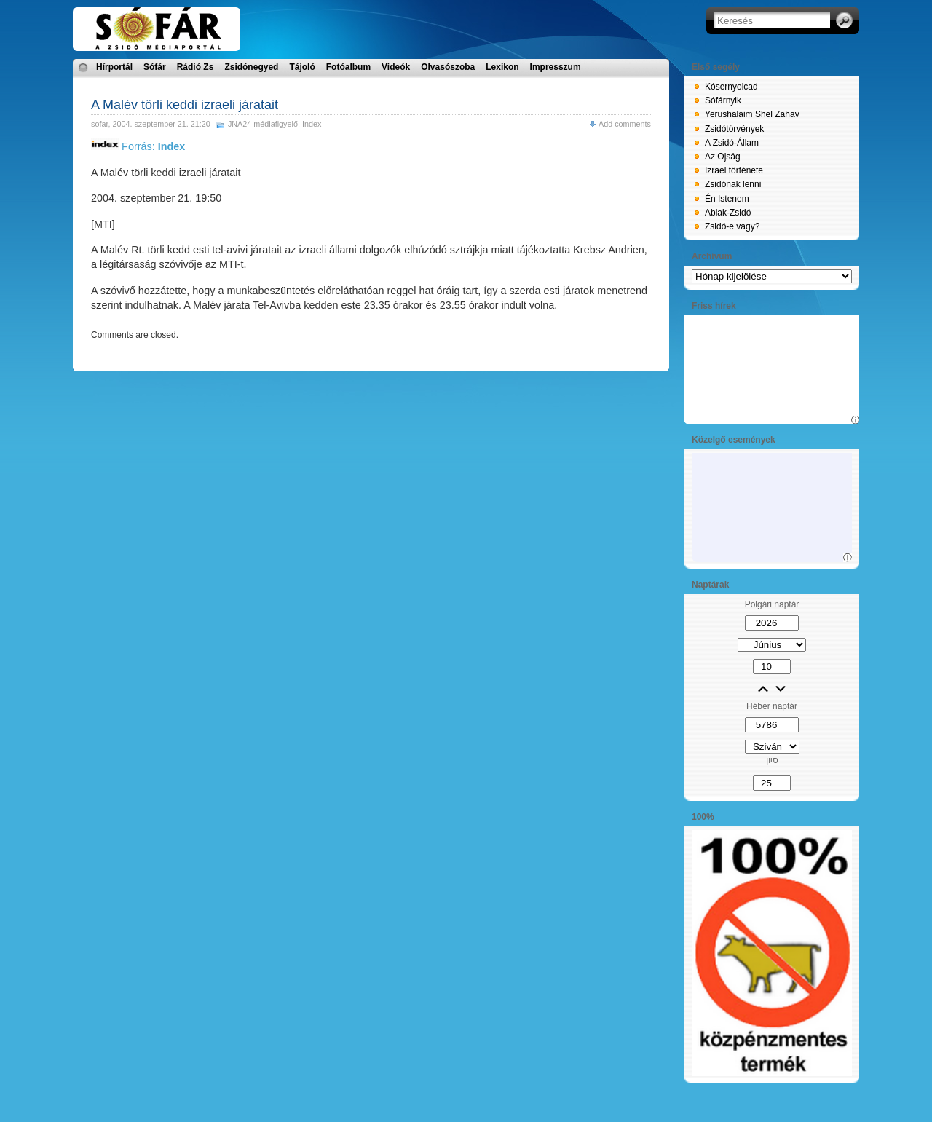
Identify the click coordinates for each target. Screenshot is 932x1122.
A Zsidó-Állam (732, 143)
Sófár (154, 67)
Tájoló (302, 67)
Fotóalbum (348, 67)
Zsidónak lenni (733, 184)
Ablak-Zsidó (728, 213)
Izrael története (734, 170)
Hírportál (114, 67)
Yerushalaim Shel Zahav (752, 114)
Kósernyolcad (731, 87)
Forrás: (138, 146)
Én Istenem (727, 199)
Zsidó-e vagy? (732, 226)
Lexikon (502, 67)
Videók (396, 67)
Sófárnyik (723, 100)
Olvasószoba (448, 67)
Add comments (625, 123)
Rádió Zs (195, 67)
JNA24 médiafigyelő (263, 123)
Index (311, 123)
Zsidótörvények (734, 129)
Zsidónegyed (251, 67)
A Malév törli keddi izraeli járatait (184, 105)
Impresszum (555, 67)
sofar (99, 123)
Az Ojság (723, 156)
